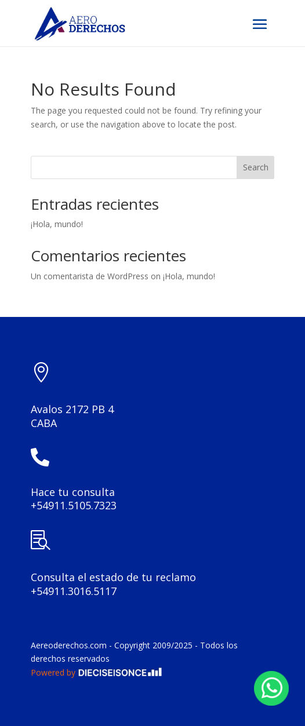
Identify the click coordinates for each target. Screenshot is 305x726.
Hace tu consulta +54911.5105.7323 (74, 499)
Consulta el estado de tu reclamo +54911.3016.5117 (113, 584)
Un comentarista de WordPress (89, 276)
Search (255, 167)
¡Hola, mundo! (57, 223)
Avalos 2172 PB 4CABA (72, 416)
